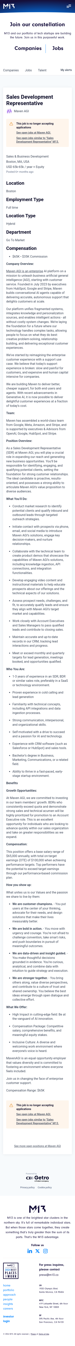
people (8, 1299)
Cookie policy (45, 1187)
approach (9, 1295)
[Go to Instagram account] (45, 1251)
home (6, 1285)
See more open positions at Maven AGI (37, 1146)
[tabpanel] (37, 677)
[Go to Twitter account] (37, 1251)
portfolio (8, 1290)
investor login (8, 1319)
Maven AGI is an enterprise (24, 271)
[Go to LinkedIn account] (30, 1251)
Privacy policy (27, 1187)
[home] (9, 6)
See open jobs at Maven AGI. (33, 132)
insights (8, 1304)
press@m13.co (49, 1275)
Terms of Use (44, 1334)
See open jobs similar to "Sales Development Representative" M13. (37, 140)
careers (8, 1309)
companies (11, 70)
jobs (28, 70)
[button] (69, 6)
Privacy (33, 1334)
